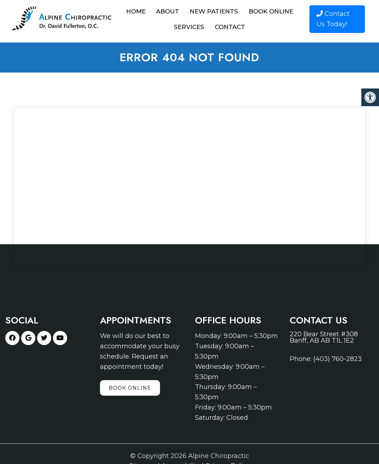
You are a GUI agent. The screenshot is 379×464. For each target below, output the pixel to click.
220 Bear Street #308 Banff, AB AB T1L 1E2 (324, 337)
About (167, 11)
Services (189, 26)
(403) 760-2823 (337, 359)
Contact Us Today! (333, 19)
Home (136, 11)
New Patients (214, 11)
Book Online (271, 11)
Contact (230, 26)
